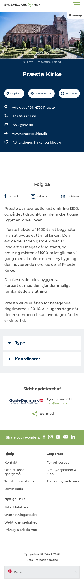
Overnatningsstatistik (22, 515)
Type (16, 342)
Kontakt (10, 463)
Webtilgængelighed (21, 522)
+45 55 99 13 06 (24, 116)
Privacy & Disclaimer (20, 530)
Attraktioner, (23, 143)
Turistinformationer (20, 481)
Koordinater (24, 359)
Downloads (13, 489)
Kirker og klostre (47, 143)
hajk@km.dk (23, 125)
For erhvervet (58, 463)
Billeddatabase (16, 507)
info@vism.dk (57, 403)
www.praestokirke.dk (29, 134)
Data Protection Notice (42, 560)
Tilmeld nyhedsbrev (63, 481)
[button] (62, 5)
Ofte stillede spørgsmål (14, 472)
